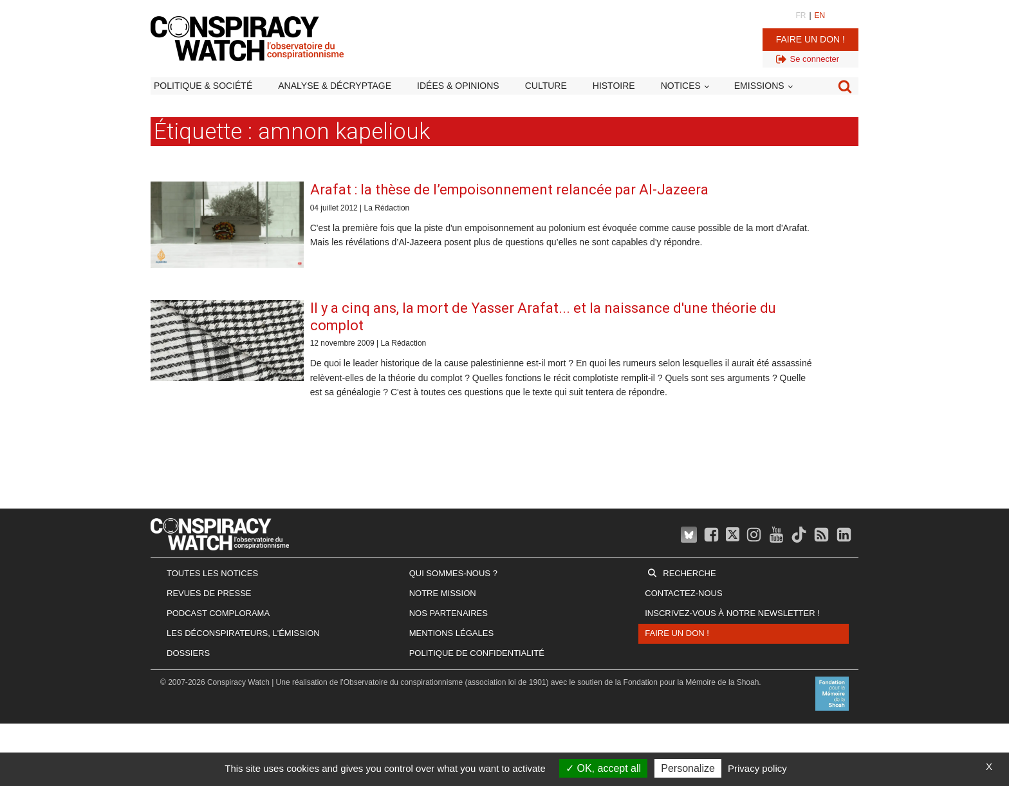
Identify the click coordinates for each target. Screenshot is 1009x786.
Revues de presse (209, 593)
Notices (681, 85)
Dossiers (188, 653)
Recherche (689, 573)
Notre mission (442, 593)
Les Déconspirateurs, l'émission (243, 633)
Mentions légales (451, 633)
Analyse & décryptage (334, 85)
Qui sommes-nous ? (453, 573)
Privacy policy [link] (757, 768)
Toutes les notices (212, 573)
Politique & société (203, 85)
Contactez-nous (683, 593)
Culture (546, 85)
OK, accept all (603, 768)
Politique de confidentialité (476, 653)
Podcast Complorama (218, 613)
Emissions (759, 85)
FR (800, 15)
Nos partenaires (448, 613)
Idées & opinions (458, 85)
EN (820, 15)
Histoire (614, 85)
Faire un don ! (810, 39)
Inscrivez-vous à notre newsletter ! (732, 613)
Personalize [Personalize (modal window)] (688, 768)
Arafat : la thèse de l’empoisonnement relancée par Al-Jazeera (509, 190)
